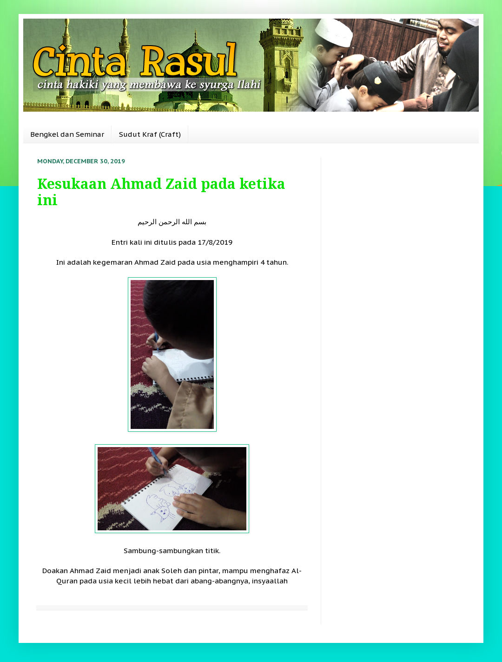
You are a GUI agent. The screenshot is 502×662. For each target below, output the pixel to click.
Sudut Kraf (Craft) (150, 134)
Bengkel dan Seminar (67, 134)
